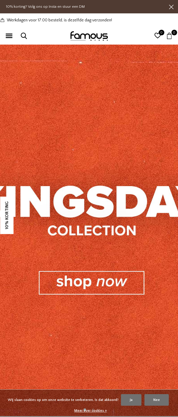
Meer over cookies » (90, 411)
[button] (9, 36)
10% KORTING (7, 215)
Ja (131, 400)
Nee (156, 400)
